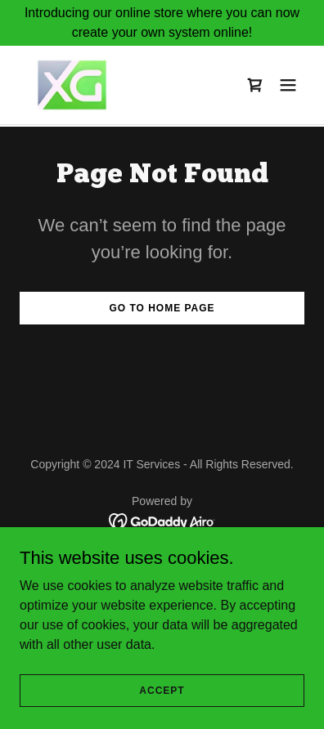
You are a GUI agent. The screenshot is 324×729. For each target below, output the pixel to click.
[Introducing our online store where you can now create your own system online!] (162, 22)
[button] (288, 85)
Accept (161, 689)
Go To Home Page (161, 308)
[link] (72, 85)
